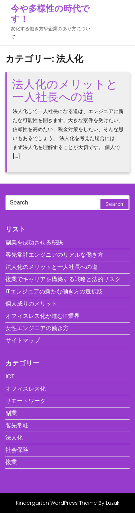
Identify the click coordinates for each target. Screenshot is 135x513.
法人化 (14, 437)
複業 (11, 462)
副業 (11, 413)
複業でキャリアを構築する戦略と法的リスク (63, 279)
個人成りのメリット (31, 304)
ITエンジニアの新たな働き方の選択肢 (54, 291)
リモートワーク (25, 401)
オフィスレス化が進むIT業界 (42, 316)
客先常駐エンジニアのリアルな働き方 (54, 255)
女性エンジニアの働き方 (37, 328)
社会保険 (16, 450)
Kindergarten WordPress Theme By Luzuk (68, 503)
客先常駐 (16, 425)
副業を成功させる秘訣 (34, 242)
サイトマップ (22, 340)
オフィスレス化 (25, 388)
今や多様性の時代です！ (50, 14)
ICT (10, 376)
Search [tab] (114, 204)
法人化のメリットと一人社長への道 (65, 90)
